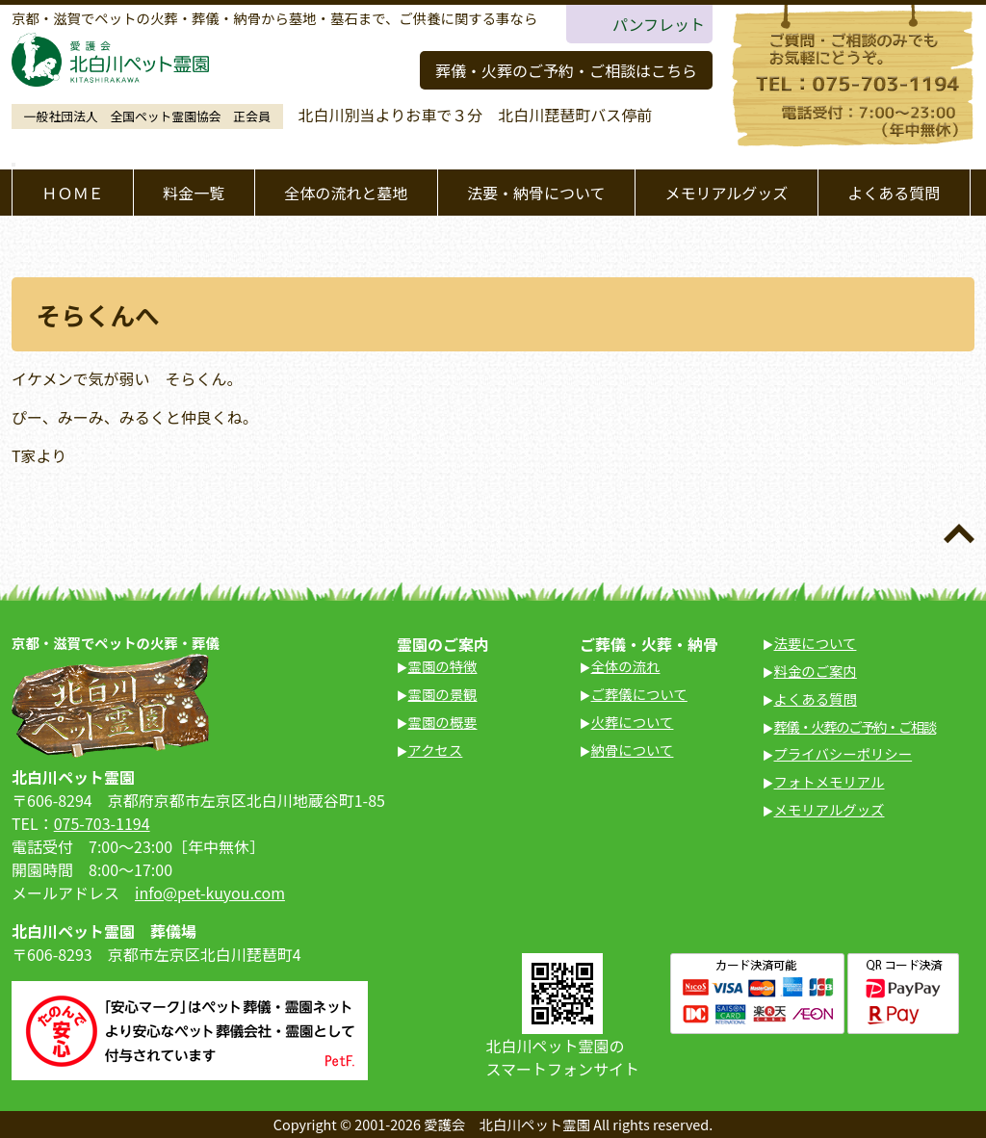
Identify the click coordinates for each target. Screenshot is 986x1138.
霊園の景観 (443, 694)
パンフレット (658, 24)
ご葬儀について (639, 694)
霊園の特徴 (443, 666)
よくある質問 (893, 192)
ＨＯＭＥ (72, 192)
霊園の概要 (443, 721)
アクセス (435, 749)
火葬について (632, 721)
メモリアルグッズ (726, 192)
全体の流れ (626, 666)
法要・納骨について (536, 192)
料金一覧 (193, 192)
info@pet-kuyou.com (210, 892)
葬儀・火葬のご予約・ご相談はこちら (566, 70)
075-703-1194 (102, 823)
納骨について (632, 749)
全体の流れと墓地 (345, 192)
